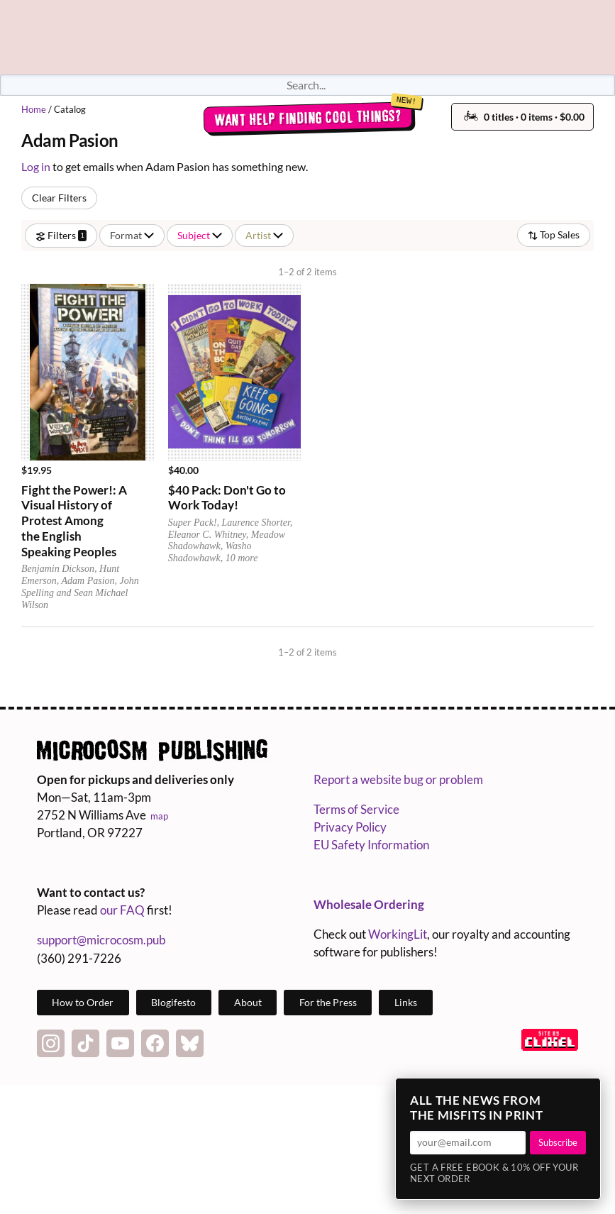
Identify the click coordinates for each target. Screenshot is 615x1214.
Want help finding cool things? (307, 117)
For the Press (328, 1002)
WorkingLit (397, 934)
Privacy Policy (350, 827)
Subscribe (557, 1142)
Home (33, 109)
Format (132, 235)
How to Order (82, 1002)
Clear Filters (59, 198)
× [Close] (585, 1093)
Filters (61, 235)
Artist (264, 235)
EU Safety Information (371, 844)
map (159, 816)
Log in (35, 166)
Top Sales (554, 234)
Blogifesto (173, 1002)
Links (405, 1002)
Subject (199, 235)
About (248, 1002)
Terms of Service (356, 809)
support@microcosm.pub (101, 939)
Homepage (307, 37)
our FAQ (122, 910)
